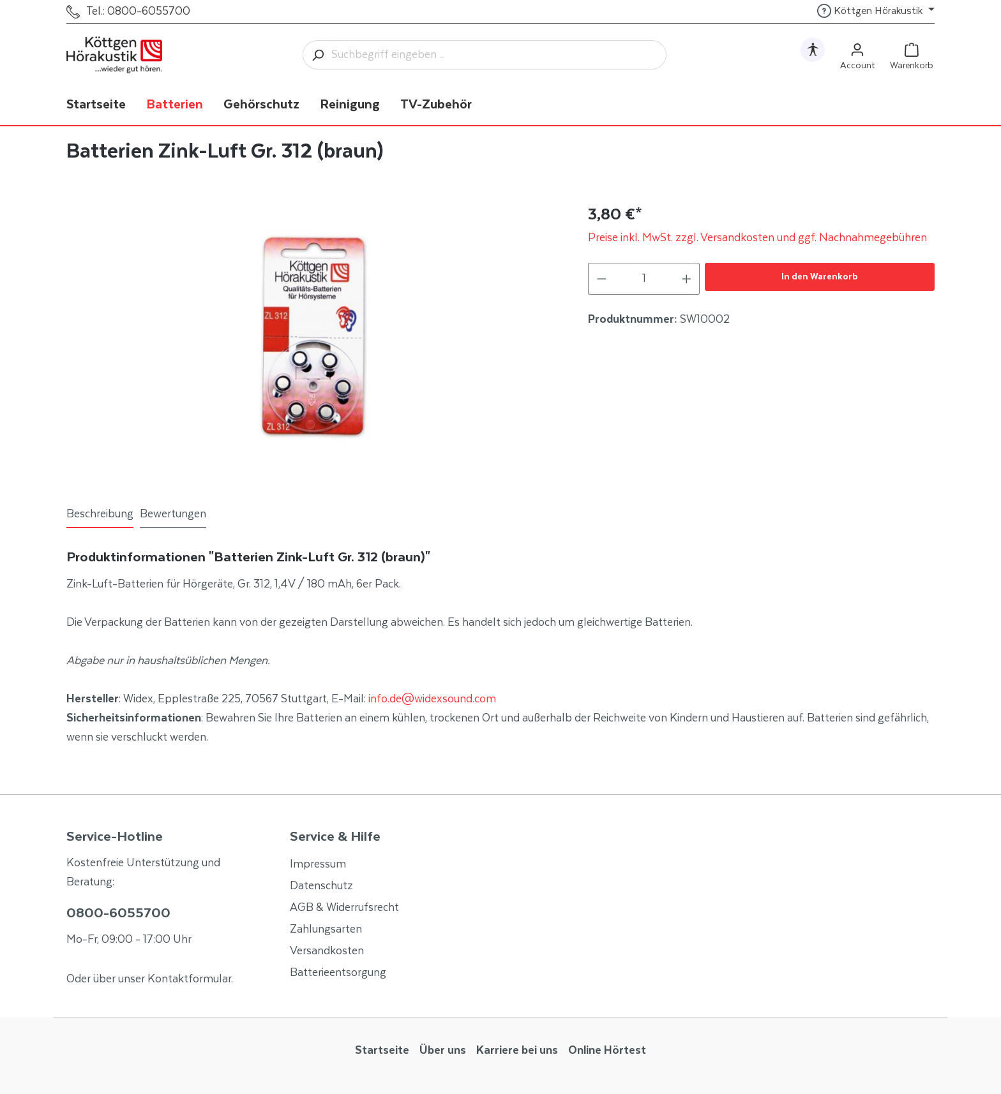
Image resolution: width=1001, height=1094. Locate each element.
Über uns (442, 1050)
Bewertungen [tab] (173, 514)
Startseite (382, 1050)
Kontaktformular (189, 979)
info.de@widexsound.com (432, 699)
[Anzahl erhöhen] (687, 279)
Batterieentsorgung (338, 972)
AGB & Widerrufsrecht (344, 907)
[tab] (99, 514)
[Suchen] (317, 55)
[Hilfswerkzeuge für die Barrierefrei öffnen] (813, 49)
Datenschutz (321, 886)
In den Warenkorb (819, 277)
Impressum (318, 864)
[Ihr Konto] (857, 55)
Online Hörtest (607, 1050)
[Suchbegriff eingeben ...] (498, 55)
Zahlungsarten (326, 929)
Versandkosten (327, 951)
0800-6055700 (118, 913)
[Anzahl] (643, 279)
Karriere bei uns (517, 1050)
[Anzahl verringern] (601, 279)
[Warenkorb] (911, 55)
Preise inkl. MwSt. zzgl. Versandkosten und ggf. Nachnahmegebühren (757, 238)
